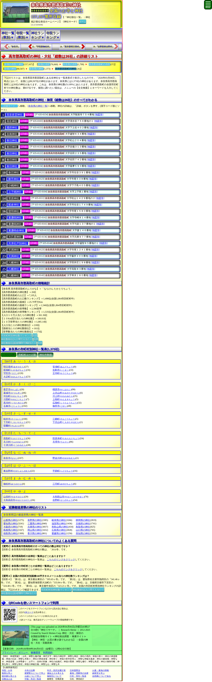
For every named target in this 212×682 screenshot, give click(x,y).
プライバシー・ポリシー (15, 652)
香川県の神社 (35, 533)
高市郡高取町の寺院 (99, 64)
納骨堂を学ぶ (98, 673)
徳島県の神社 (10, 533)
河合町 (13, 396)
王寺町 (63, 373)
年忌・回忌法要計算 (56, 670)
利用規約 (48, 652)
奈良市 (10, 458)
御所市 (60, 406)
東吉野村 (17, 471)
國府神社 (12, 127)
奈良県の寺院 (70, 64)
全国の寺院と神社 (13, 64)
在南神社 (12, 134)
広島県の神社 (59, 530)
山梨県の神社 (10, 520)
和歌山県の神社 (60, 527)
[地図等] (99, 114)
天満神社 (13, 249)
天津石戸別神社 (17, 243)
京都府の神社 (83, 523)
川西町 (14, 399)
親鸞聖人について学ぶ (35, 673)
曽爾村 (11, 425)
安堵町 (63, 366)
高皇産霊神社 (15, 114)
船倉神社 (13, 204)
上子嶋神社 (15, 191)
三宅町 (63, 484)
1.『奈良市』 (14, 47)
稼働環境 (35, 652)
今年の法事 (30, 670)
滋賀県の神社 (59, 523)
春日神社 (12, 140)
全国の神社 (10, 69)
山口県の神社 (83, 530)
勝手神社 (13, 179)
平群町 (63, 471)
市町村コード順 (27, 354)
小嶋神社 (13, 185)
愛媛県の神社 (59, 533)
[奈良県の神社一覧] (38, 106)
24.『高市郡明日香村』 (70, 47)
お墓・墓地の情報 (100, 670)
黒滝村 (13, 402)
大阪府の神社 (10, 527)
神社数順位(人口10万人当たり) (17, 339)
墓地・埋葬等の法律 (79, 673)
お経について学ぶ (33, 676)
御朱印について (54, 676)
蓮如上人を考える (55, 673)
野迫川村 (64, 458)
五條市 (12, 406)
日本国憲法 (75, 670)
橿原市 (62, 389)
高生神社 (12, 121)
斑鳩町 (14, 370)
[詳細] (29, 114)
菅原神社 (13, 198)
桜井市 (12, 419)
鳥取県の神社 (83, 527)
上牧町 (64, 399)
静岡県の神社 (83, 520)
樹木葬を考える (9, 676)
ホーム (82, 21)
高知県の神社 (83, 533)
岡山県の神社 (35, 530)
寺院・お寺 (7, 670)
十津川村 (14, 445)
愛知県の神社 (10, 523)
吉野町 (63, 500)
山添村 (13, 496)
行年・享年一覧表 (78, 676)
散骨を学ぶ (7, 673)
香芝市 (11, 389)
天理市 (61, 442)
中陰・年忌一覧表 (33, 679)
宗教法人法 (7, 679)
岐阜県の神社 (59, 520)
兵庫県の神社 (35, 527)
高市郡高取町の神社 (65, 69)
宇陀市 (10, 373)
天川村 (13, 442)
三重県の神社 (35, 523)
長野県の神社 (35, 520)
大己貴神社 (15, 236)
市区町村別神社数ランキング (16, 335)
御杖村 (12, 484)
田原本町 (66, 438)
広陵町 (65, 402)
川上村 (63, 396)
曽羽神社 (13, 211)
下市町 (14, 422)
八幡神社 (13, 262)
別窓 (35, 335)
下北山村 (66, 422)
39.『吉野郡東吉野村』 (103, 47)
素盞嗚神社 (15, 217)
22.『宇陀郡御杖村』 (41, 47)
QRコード (28, 612)
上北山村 (66, 393)
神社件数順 (45, 354)
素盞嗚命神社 (16, 230)
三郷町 (64, 419)
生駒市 (61, 370)
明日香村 (13, 366)
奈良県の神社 (36, 69)
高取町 (14, 438)
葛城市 (12, 393)
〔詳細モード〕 (9, 106)
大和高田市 (17, 500)
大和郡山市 (68, 496)
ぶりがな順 (8, 354)
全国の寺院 (44, 64)
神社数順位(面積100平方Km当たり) (19, 343)
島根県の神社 (10, 530)
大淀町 (14, 376)
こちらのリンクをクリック (61, 559)
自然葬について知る (101, 676)
